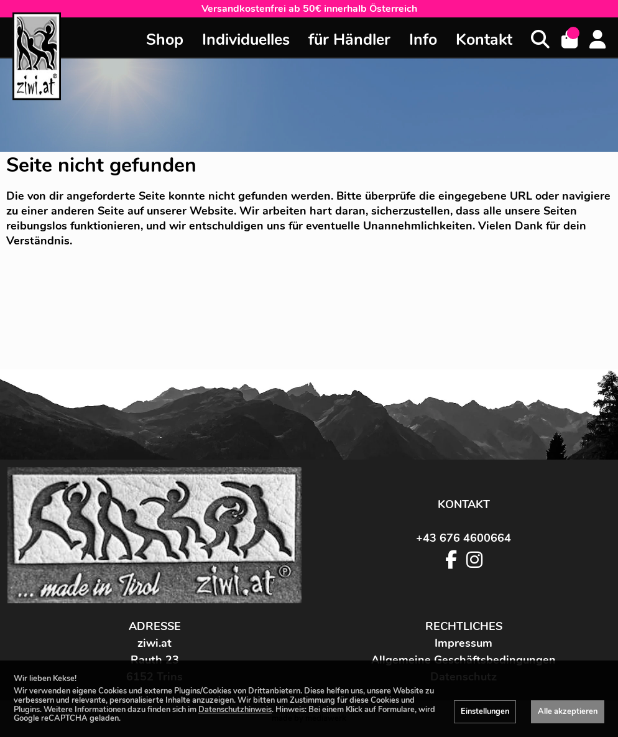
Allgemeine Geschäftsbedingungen (463, 659)
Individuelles (246, 39)
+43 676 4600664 (463, 538)
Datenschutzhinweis (235, 709)
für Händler (349, 39)
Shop (164, 39)
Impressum (463, 643)
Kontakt (484, 39)
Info (423, 39)
